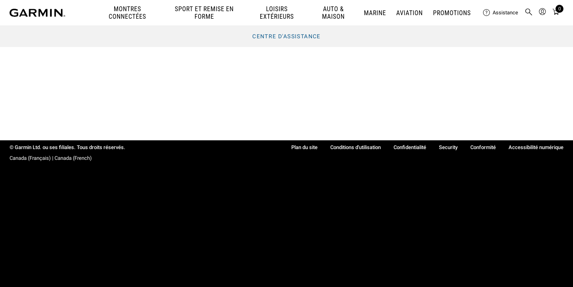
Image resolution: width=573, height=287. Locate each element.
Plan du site (304, 147)
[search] (529, 13)
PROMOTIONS (452, 13)
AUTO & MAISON (333, 12)
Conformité (483, 147)
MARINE (375, 13)
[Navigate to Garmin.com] (37, 13)
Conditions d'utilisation (355, 147)
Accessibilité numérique (536, 147)
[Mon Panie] (556, 13)
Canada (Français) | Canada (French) (51, 158)
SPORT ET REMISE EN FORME (204, 12)
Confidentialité (410, 147)
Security (448, 147)
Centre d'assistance (286, 36)
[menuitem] (500, 13)
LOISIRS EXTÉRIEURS (277, 12)
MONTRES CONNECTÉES (127, 12)
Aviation (409, 13)
